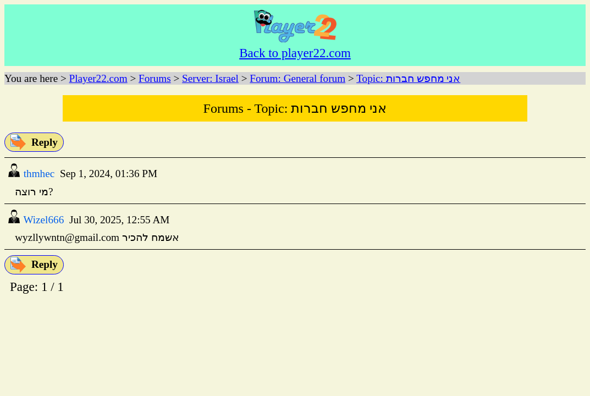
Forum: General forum (297, 78)
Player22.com (98, 78)
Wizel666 (42, 220)
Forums (155, 78)
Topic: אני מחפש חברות (408, 78)
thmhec (37, 173)
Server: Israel (210, 78)
